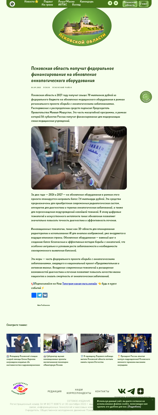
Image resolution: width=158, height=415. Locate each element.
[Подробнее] (134, 406)
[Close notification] (152, 399)
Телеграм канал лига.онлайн (79, 283)
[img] (82, 25)
